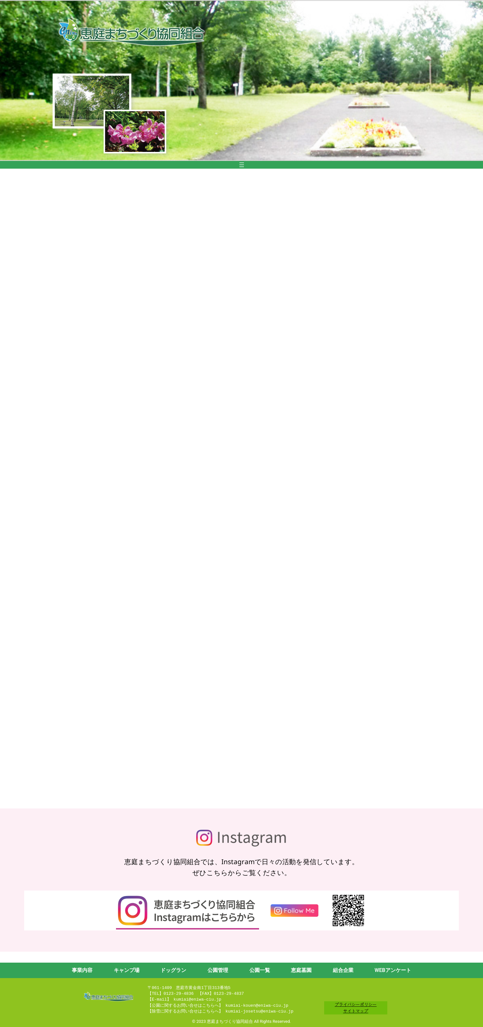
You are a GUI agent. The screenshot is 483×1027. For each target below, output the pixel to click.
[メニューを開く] (242, 165)
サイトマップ (355, 1011)
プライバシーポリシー (356, 1004)
